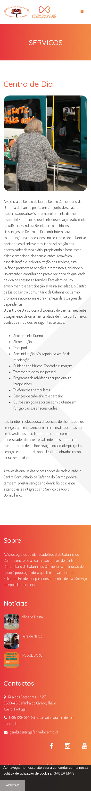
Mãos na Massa (32, 617)
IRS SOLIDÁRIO (32, 655)
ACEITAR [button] (12, 785)
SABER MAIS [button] (64, 773)
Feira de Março (32, 636)
